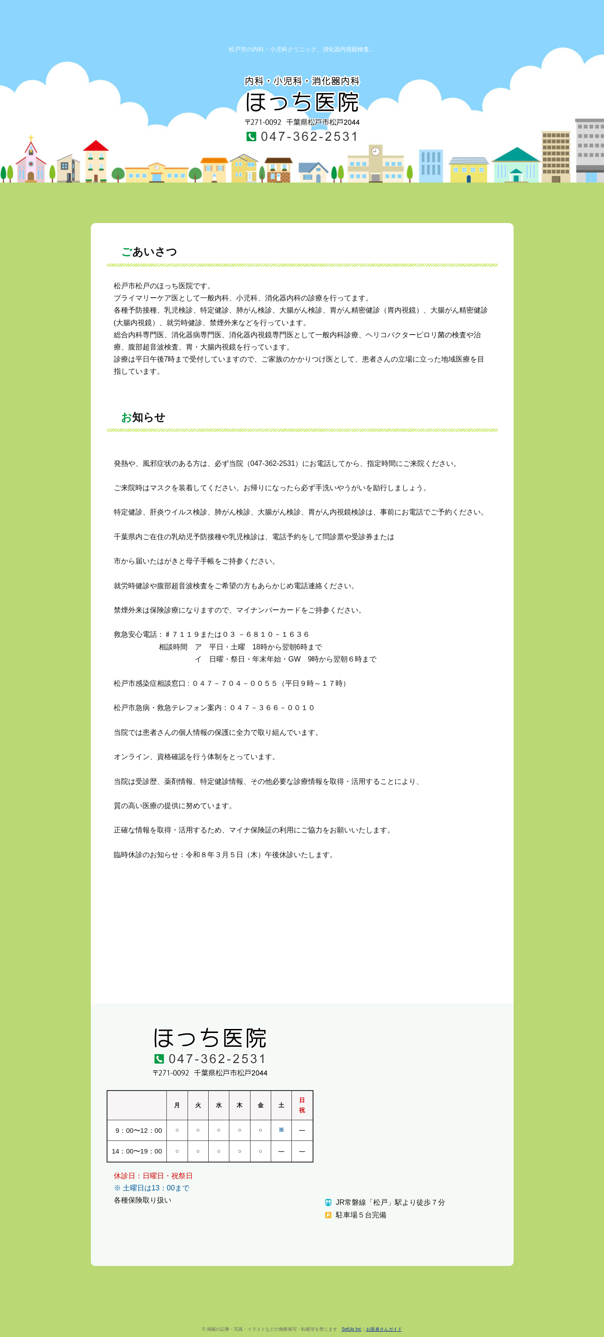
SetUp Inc (352, 1329)
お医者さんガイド (384, 1329)
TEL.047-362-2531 (302, 136)
